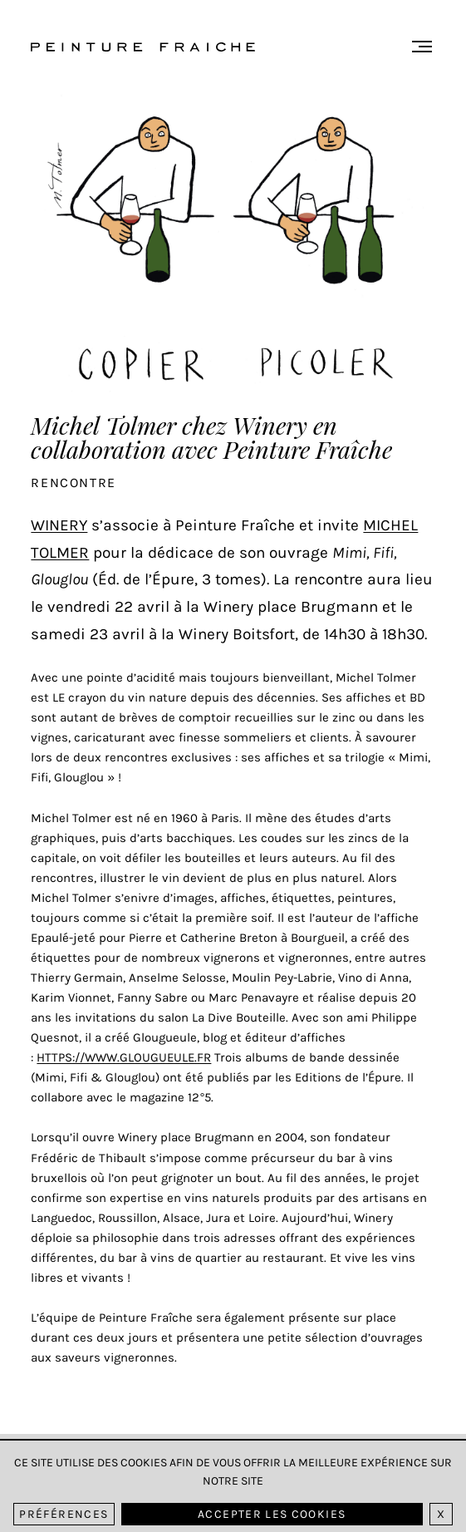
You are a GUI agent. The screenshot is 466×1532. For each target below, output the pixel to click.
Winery (59, 524)
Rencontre (73, 482)
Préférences (63, 1515)
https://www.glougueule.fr (124, 1057)
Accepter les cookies (272, 1515)
